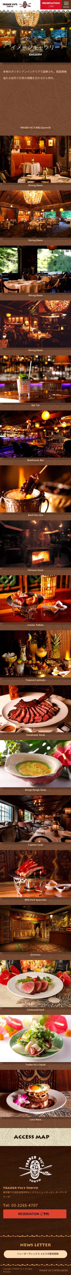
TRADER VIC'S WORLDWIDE (53, 1270)
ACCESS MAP (31, 1137)
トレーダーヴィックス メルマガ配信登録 (35, 1254)
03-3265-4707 (20, 1205)
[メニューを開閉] (66, 4)
